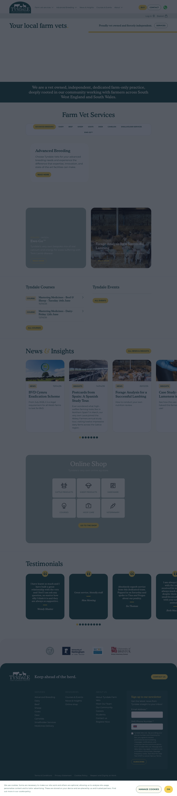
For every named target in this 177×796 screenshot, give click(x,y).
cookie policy (25, 791)
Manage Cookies (149, 789)
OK (168, 789)
